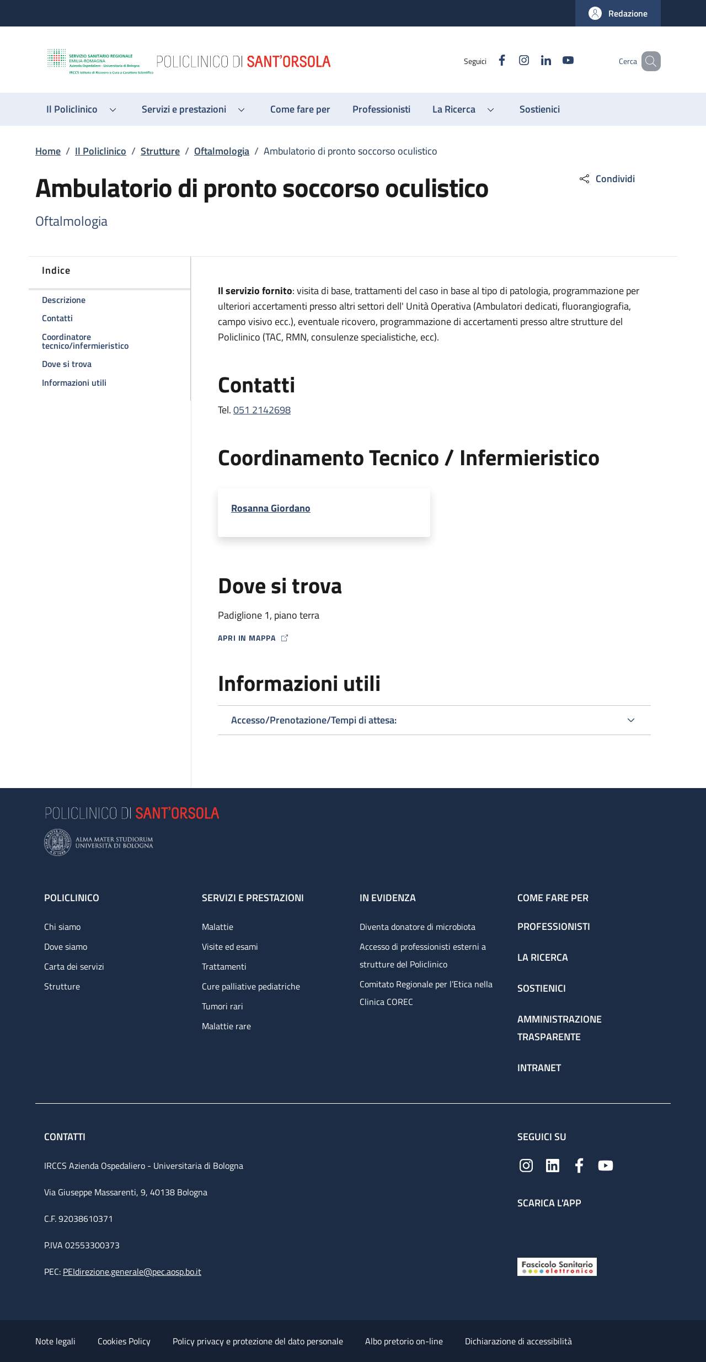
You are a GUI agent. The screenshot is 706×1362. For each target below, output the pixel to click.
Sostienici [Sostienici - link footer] (541, 988)
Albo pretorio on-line (404, 1341)
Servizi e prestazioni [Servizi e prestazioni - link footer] (253, 897)
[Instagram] (508, 61)
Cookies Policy (124, 1341)
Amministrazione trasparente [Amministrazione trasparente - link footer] (559, 1028)
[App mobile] (526, 1230)
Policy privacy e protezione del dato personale (258, 1341)
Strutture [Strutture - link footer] (62, 986)
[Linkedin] (530, 61)
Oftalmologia (221, 150)
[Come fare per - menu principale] (300, 109)
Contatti (66, 1136)
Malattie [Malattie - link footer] (217, 926)
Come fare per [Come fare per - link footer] (553, 897)
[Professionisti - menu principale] (381, 109)
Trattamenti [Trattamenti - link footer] (224, 966)
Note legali (55, 1341)
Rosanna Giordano (271, 508)
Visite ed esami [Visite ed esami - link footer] (230, 946)
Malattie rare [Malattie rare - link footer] (226, 1026)
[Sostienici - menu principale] (540, 109)
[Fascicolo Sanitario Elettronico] (557, 1265)
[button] (618, 13)
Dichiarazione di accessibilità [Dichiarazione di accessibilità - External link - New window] (518, 1341)
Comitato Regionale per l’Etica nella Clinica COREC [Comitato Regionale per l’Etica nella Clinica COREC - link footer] (426, 992)
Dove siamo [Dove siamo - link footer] (65, 946)
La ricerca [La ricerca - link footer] (542, 957)
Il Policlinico (100, 150)
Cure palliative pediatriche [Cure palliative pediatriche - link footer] (251, 986)
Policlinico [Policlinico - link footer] (71, 897)
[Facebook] (486, 61)
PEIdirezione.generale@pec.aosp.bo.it (132, 1271)
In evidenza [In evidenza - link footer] (388, 897)
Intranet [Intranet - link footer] (539, 1067)
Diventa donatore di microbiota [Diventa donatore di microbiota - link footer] (417, 926)
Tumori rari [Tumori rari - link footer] (222, 1006)
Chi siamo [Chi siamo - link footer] (62, 926)
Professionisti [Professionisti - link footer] (553, 926)
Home (48, 150)
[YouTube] (552, 61)
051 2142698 (262, 409)
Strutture (160, 150)
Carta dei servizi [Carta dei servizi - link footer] (74, 966)
